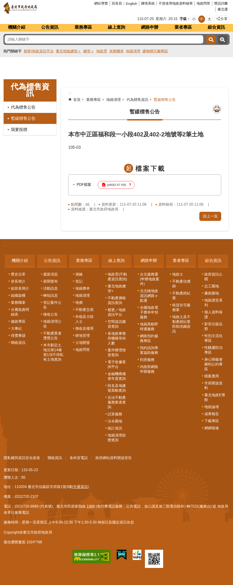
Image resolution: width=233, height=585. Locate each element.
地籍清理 (133, 51)
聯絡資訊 (18, 342)
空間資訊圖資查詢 (117, 323)
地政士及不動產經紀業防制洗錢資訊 (181, 324)
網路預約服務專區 (149, 338)
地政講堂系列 (213, 302)
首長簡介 (18, 281)
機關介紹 (16, 27)
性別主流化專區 (213, 338)
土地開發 (82, 342)
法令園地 (115, 421)
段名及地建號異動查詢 (117, 387)
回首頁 (117, 3)
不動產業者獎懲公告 (52, 335)
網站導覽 (101, 3)
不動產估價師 (181, 283)
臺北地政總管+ (117, 288)
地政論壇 (211, 407)
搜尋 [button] (211, 39)
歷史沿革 (18, 274)
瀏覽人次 (11, 477)
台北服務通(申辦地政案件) (149, 279)
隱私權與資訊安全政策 (22, 458)
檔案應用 (211, 376)
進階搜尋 (222, 39)
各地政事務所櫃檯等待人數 (117, 338)
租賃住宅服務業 (181, 307)
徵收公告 (50, 314)
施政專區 (18, 321)
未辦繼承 (116, 51)
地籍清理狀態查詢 (117, 437)
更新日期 (11, 470)
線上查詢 (116, 27)
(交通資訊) (80, 486)
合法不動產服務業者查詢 (117, 402)
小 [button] (194, 19)
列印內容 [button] (217, 109)
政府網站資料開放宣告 (113, 458)
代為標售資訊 (30, 89)
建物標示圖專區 (155, 51)
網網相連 (211, 428)
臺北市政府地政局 (37, 8)
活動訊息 (50, 288)
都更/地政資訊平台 (39, 51)
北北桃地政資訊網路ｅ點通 (149, 295)
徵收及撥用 (84, 328)
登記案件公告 (52, 304)
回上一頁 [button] (210, 216)
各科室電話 (79, 458)
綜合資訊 (216, 27)
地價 (79, 302)
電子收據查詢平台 (117, 364)
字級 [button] (183, 19)
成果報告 (211, 414)
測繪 (79, 274)
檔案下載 (150, 168)
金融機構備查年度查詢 (117, 376)
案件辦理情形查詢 (117, 352)
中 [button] (201, 19)
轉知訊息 (50, 295)
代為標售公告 (23, 107)
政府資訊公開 (213, 276)
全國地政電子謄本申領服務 (149, 312)
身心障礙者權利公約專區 (213, 364)
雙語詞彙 (221, 3)
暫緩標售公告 (23, 118)
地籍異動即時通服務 (149, 326)
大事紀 (16, 328)
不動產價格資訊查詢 (117, 300)
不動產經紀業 (181, 295)
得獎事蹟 (18, 335)
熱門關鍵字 (12, 51)
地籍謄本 (82, 288)
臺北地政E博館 (214, 397)
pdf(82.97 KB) (116, 184)
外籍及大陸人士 (84, 318)
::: (5, 245)
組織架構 (18, 295)
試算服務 (115, 414)
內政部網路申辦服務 (149, 369)
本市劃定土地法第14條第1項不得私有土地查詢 (53, 352)
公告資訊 (49, 27)
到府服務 (147, 359)
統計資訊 (115, 428)
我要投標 (19, 129)
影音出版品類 (213, 326)
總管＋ (88, 51)
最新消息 (50, 274)
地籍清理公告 (52, 323)
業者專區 (183, 27)
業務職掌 (18, 302)
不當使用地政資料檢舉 (176, 3)
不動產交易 (84, 309)
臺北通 (223, 9)
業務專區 (83, 27)
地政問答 (203, 3)
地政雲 (101, 51)
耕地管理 (82, 335)
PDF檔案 (84, 184)
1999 (91, 506)
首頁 (77, 100)
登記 (79, 281)
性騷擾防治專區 (213, 349)
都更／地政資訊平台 (117, 312)
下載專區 (211, 421)
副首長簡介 (20, 288)
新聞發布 (50, 281)
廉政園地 (211, 293)
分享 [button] (224, 19)
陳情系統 (148, 3)
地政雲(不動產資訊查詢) (117, 276)
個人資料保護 (213, 314)
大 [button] (209, 19)
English (131, 3)
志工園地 (211, 286)
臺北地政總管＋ (68, 51)
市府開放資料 (213, 385)
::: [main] (69, 93)
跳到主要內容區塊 (2, 2)
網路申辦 (149, 27)
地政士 (177, 274)
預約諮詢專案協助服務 (149, 350)
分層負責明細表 (20, 311)
